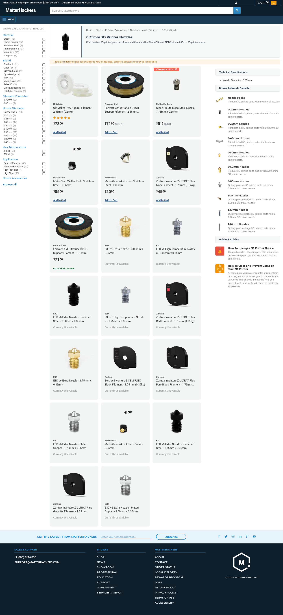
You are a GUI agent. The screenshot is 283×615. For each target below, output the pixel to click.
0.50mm (10, 125)
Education (105, 577)
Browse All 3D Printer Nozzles (23, 28)
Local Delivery (166, 572)
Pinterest (247, 536)
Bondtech (11, 64)
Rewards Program (169, 577)
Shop (101, 557)
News (101, 562)
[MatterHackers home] (21, 10)
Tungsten (10, 55)
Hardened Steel (14, 49)
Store (98, 30)
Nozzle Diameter (150, 30)
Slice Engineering (15, 88)
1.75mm (10, 100)
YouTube (254, 536)
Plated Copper (13, 42)
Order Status (165, 567)
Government (106, 587)
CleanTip (10, 68)
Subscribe (171, 537)
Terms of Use (164, 597)
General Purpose (15, 163)
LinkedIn (240, 536)
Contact (161, 562)
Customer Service (71, 2)
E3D (8, 78)
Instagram (233, 536)
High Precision (13, 170)
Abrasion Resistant (16, 166)
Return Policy (165, 587)
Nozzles (134, 30)
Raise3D (11, 84)
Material (8, 35)
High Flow (11, 173)
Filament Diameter (15, 96)
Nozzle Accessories (15, 178)
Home (89, 30)
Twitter (226, 536)
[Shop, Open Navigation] (8, 19)
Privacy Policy (165, 592)
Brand (7, 60)
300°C (9, 151)
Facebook (219, 536)
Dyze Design (12, 74)
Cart (267, 3)
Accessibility (164, 602)
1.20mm (10, 139)
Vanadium (11, 52)
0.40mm (10, 122)
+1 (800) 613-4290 (91, 2)
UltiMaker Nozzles (15, 91)
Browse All (10, 184)
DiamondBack (13, 71)
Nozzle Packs (13, 112)
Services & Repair (109, 592)
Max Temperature (14, 147)
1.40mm (10, 142)
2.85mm (10, 103)
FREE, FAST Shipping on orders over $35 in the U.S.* (31, 2)
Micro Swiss (12, 81)
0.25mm (10, 119)
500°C (9, 154)
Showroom (105, 567)
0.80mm (10, 132)
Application (10, 159)
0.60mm (10, 129)
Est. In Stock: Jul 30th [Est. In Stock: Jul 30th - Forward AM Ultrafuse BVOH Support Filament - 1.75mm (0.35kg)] (64, 268)
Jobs (158, 582)
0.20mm (10, 115)
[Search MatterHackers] (237, 10)
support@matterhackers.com (36, 562)
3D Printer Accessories (115, 30)
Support (103, 582)
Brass (9, 39)
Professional (107, 572)
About (159, 557)
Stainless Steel (13, 45)
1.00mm (10, 135)
